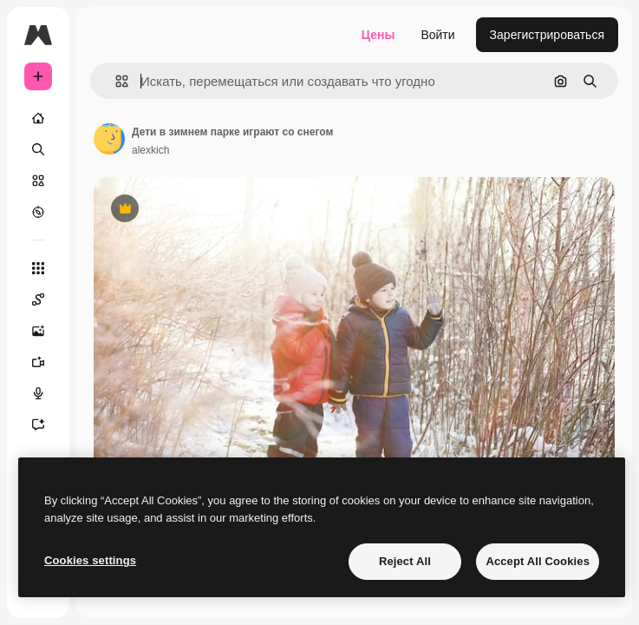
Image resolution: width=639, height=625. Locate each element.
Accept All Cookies (538, 561)
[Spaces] (38, 299)
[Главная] (38, 118)
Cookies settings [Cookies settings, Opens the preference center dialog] (90, 560)
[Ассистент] (38, 424)
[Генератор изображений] (38, 331)
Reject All (405, 561)
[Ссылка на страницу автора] (109, 139)
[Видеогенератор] (38, 362)
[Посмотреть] (38, 212)
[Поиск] (38, 149)
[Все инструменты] (38, 268)
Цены (378, 35)
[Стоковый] (38, 180)
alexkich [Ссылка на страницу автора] (150, 150)
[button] (115, 81)
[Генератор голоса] (38, 393)
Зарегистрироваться (547, 35)
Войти (437, 35)
